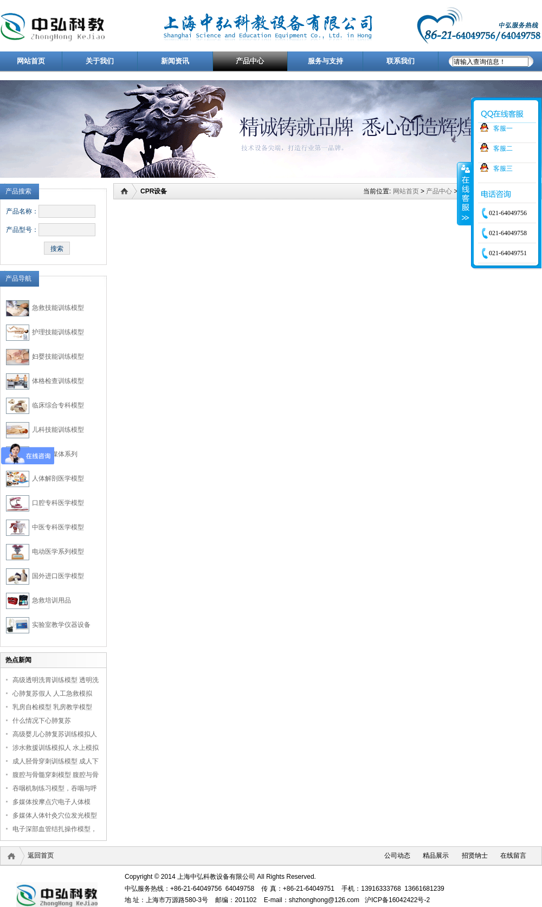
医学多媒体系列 (55, 454)
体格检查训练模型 (58, 381)
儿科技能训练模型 (58, 429)
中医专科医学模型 (58, 527)
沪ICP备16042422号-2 (397, 900)
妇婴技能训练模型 (58, 356)
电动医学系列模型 (58, 551)
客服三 (503, 168)
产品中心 (439, 191)
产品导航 (18, 278)
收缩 (464, 193)
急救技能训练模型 (58, 308)
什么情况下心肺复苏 (41, 720)
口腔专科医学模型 (58, 503)
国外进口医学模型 (58, 576)
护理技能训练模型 (58, 332)
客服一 (503, 128)
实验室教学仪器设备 (61, 625)
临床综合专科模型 (58, 405)
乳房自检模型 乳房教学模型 (52, 707)
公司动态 (397, 855)
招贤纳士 (475, 855)
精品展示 (436, 855)
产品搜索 (18, 191)
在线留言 (513, 855)
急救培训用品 (51, 600)
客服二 (503, 148)
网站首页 (406, 191)
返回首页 (41, 855)
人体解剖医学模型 (58, 478)
